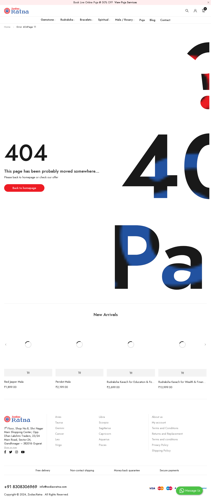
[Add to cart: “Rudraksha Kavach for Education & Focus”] (131, 373)
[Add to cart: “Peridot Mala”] (80, 373)
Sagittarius (105, 428)
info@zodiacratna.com (53, 487)
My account (159, 422)
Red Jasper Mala (13, 382)
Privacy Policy (160, 445)
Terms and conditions (165, 439)
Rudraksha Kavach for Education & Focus (131, 382)
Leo (57, 439)
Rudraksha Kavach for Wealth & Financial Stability (182, 382)
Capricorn (105, 434)
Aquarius (104, 439)
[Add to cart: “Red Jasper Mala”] (28, 373)
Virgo (58, 445)
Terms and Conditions (165, 428)
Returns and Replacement (167, 434)
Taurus (59, 422)
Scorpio (104, 422)
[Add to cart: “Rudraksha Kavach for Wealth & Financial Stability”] (182, 373)
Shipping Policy (161, 451)
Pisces (102, 445)
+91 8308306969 (20, 487)
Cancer (59, 434)
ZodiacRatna (35, 494)
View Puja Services (126, 2)
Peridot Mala (63, 382)
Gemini (59, 428)
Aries (58, 417)
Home (7, 27)
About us (157, 417)
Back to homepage (24, 188)
